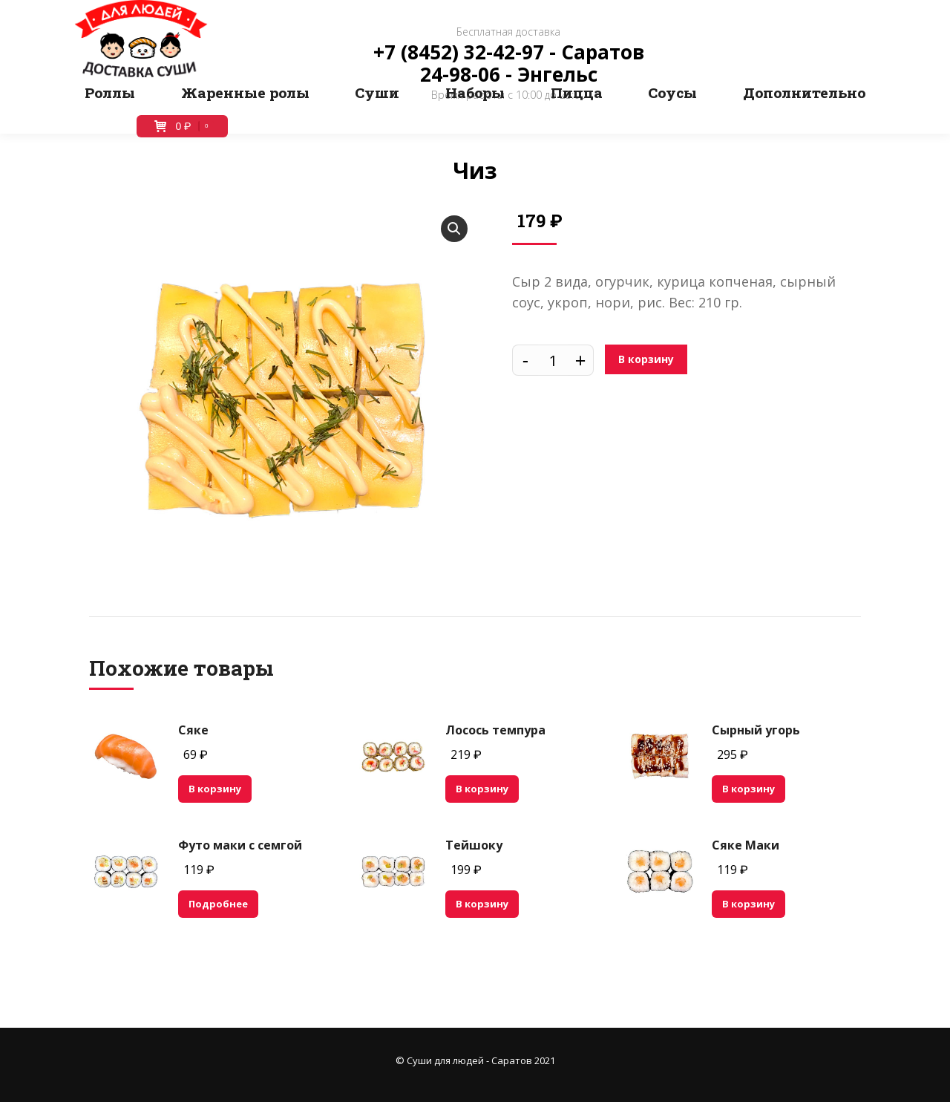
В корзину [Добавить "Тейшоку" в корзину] (482, 903)
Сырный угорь (756, 730)
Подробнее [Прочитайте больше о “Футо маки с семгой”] (218, 903)
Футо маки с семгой (240, 845)
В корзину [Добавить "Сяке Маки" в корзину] (748, 903)
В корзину (646, 359)
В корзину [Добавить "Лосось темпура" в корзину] (482, 788)
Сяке (193, 730)
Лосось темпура (495, 730)
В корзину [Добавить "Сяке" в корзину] (215, 788)
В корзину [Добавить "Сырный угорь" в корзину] (748, 788)
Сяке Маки (745, 845)
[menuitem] (109, 92)
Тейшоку (473, 845)
